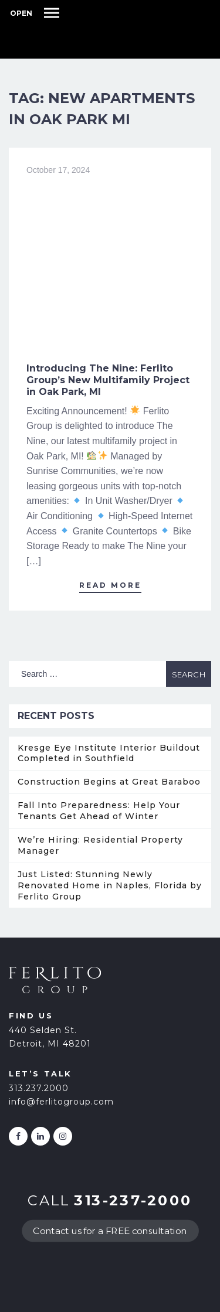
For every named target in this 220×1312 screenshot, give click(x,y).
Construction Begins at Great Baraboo (109, 781)
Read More (110, 585)
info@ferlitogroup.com (61, 1101)
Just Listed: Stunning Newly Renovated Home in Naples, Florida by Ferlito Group (110, 885)
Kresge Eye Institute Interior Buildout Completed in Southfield (109, 753)
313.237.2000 (39, 1088)
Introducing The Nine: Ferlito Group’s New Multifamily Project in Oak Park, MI (107, 380)
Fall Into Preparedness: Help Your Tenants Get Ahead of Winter (99, 811)
